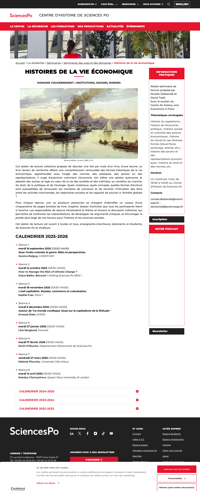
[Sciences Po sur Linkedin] (71, 433)
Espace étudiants (171, 434)
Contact (136, 434)
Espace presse (140, 445)
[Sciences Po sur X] (79, 433)
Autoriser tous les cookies (177, 465)
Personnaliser (176, 474)
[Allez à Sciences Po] (34, 431)
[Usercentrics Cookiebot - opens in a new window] (18, 485)
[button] (168, 4)
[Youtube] (111, 433)
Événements (136, 26)
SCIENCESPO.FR (86, 4)
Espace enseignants (173, 439)
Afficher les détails (45, 479)
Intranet (166, 445)
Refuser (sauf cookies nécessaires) (176, 483)
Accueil (20, 63)
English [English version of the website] (182, 4)
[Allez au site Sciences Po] (21, 16)
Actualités (115, 26)
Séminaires (54, 63)
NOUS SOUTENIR (151, 4)
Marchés (137, 456)
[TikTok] (103, 433)
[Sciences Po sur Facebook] (87, 433)
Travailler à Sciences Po (144, 450)
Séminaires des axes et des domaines (87, 63)
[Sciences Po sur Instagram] (95, 433)
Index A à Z (138, 439)
